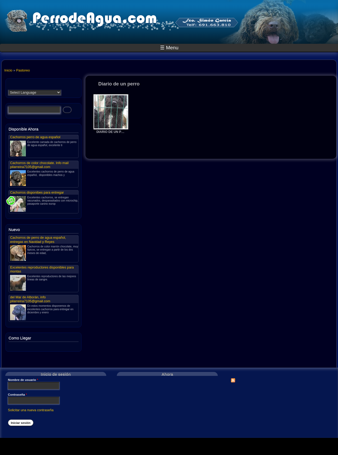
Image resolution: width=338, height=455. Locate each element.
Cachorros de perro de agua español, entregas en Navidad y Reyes (38, 239)
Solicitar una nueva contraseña (31, 410)
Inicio (8, 70)
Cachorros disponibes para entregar (37, 192)
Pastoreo (23, 70)
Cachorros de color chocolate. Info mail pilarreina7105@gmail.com (39, 165)
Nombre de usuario (23, 379)
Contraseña (17, 394)
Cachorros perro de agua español (35, 137)
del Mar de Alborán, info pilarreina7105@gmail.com (30, 299)
